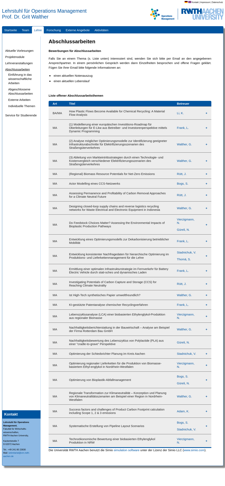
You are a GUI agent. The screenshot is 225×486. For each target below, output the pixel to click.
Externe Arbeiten (19, 99)
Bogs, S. (182, 183)
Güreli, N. (183, 229)
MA (55, 127)
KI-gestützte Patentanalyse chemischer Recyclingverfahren (108, 304)
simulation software (126, 450)
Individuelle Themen (21, 106)
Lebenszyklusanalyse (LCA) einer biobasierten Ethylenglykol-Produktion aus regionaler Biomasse (117, 316)
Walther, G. (184, 144)
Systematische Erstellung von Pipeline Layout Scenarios (106, 426)
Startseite (10, 30)
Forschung (54, 30)
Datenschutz (217, 2)
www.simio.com (194, 450)
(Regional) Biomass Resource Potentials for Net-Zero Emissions (112, 174)
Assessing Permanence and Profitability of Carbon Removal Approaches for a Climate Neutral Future (117, 194)
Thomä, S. (184, 259)
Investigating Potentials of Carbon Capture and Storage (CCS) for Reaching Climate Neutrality (112, 283)
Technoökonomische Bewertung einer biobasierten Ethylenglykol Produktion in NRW (112, 440)
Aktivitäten (101, 30)
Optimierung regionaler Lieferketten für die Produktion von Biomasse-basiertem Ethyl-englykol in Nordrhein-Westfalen (115, 365)
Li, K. (180, 113)
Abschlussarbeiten (17, 69)
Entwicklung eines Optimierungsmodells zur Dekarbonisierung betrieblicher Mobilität (119, 241)
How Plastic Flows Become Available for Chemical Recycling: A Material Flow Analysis (117, 113)
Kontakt (195, 2)
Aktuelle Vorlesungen (19, 50)
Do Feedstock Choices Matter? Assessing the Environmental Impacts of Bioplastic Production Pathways (117, 224)
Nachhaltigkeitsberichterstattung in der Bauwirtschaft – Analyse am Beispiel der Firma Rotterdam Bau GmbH (119, 329)
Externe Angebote (78, 30)
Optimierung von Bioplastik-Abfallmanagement (100, 380)
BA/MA (57, 113)
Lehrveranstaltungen (19, 63)
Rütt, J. (182, 174)
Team (25, 30)
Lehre (38, 30)
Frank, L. (183, 127)
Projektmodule (15, 57)
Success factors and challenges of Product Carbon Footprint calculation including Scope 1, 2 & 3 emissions (117, 411)
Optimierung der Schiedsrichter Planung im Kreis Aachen (107, 353)
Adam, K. (183, 411)
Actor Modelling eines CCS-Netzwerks (94, 183)
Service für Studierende (21, 115)
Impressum (205, 2)
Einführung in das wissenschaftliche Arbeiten (20, 79)
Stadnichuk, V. (186, 252)
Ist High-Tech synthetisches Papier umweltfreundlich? (104, 295)
